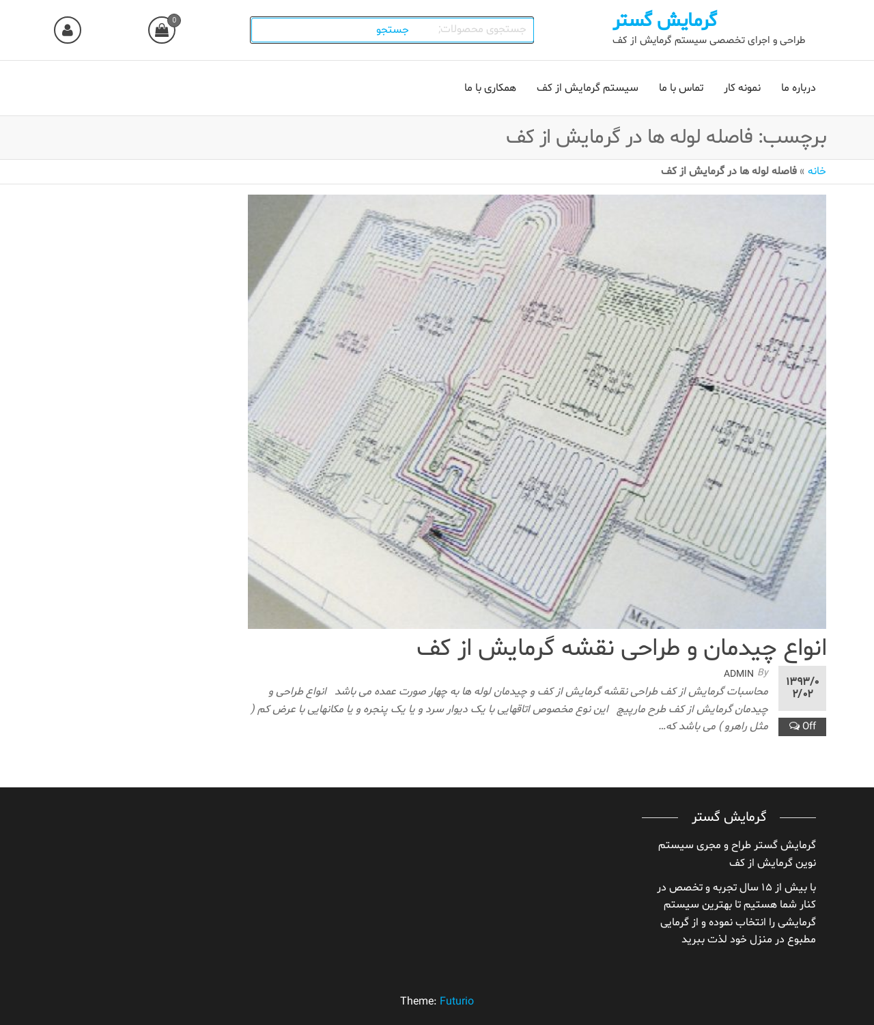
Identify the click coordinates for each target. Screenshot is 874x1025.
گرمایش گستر (664, 21)
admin (739, 674)
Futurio (457, 1001)
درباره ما (798, 88)
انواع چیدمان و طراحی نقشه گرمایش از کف (621, 649)
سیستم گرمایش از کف (587, 88)
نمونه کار (742, 88)
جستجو (393, 30)
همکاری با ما (490, 88)
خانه (817, 171)
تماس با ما (681, 88)
